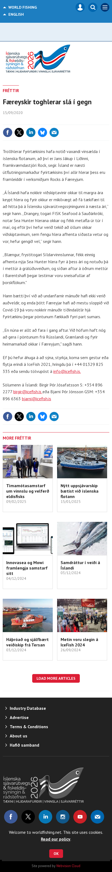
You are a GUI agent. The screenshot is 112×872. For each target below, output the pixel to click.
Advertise (19, 717)
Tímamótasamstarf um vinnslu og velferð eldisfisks (27, 491)
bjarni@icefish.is (36, 398)
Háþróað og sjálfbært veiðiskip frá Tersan (27, 642)
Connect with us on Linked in (45, 817)
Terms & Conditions (29, 726)
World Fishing (22, 7)
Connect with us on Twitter (28, 817)
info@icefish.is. (67, 371)
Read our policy (55, 839)
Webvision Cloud (68, 866)
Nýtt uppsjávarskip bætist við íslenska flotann (79, 491)
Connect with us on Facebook (11, 817)
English (16, 14)
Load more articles (56, 678)
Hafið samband (24, 745)
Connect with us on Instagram (63, 817)
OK (56, 853)
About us (18, 735)
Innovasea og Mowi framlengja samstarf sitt (27, 568)
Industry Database (28, 708)
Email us (97, 817)
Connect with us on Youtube (80, 817)
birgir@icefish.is (27, 391)
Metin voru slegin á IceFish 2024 (79, 642)
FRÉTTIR (11, 90)
